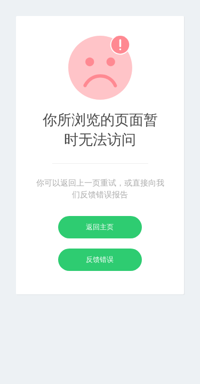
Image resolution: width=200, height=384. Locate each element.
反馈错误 (100, 259)
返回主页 (100, 227)
